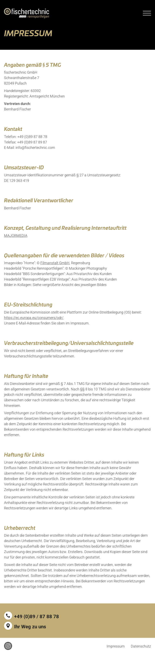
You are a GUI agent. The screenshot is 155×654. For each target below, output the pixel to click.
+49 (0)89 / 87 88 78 (36, 616)
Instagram (8, 646)
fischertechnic (26, 13)
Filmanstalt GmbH (54, 265)
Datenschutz (141, 646)
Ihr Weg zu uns (30, 627)
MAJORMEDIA (15, 238)
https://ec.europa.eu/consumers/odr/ (33, 320)
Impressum (116, 646)
